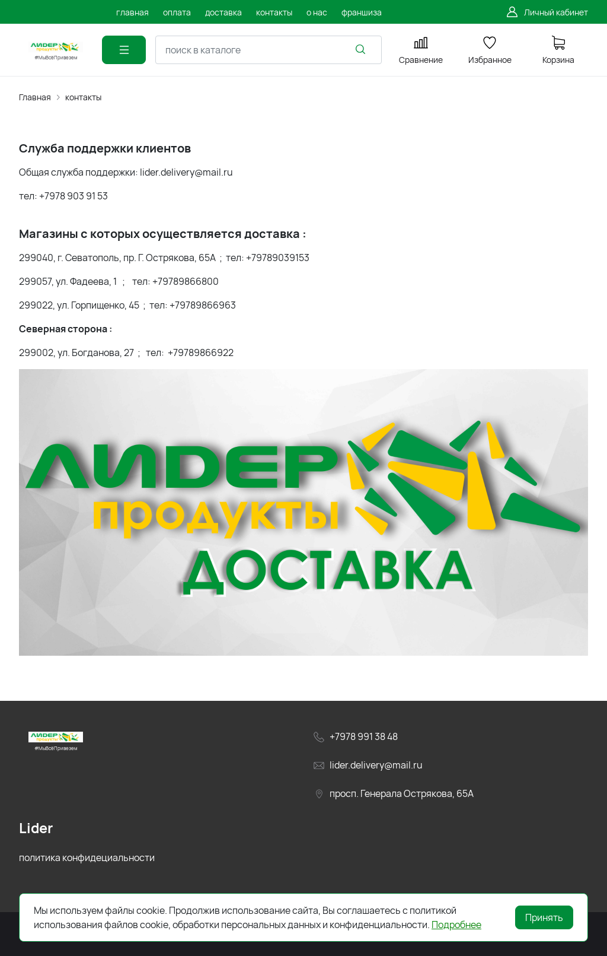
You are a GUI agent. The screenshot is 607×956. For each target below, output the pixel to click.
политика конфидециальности (87, 857)
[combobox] (268, 50)
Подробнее (456, 924)
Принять (544, 917)
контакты (83, 97)
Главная (35, 97)
